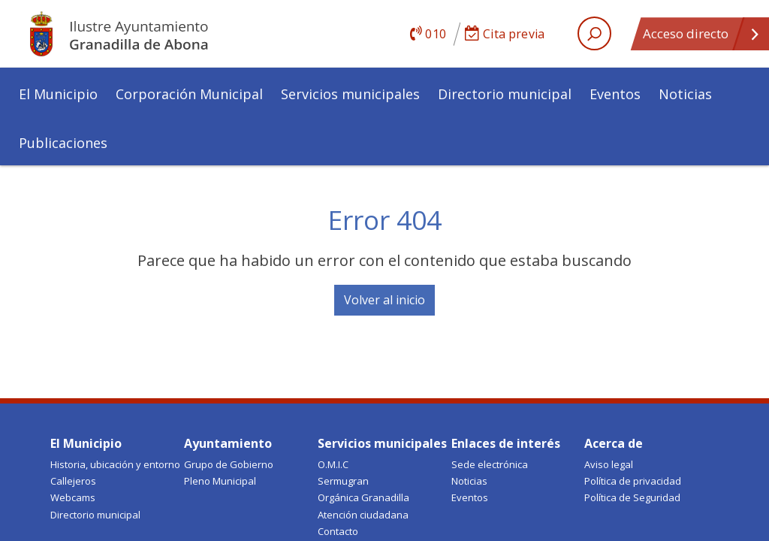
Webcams (72, 497)
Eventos (615, 94)
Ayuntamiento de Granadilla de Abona (140, 34)
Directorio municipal (504, 94)
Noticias (685, 94)
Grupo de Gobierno (228, 464)
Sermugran (343, 481)
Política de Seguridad (632, 497)
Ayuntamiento (228, 443)
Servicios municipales (350, 94)
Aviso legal (608, 464)
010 (428, 34)
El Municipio (58, 94)
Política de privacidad (632, 481)
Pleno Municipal (220, 481)
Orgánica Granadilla (363, 497)
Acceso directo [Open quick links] (702, 37)
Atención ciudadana (363, 514)
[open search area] (594, 33)
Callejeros (73, 481)
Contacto (338, 531)
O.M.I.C (333, 464)
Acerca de (613, 443)
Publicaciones (63, 143)
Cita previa (504, 34)
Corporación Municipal (189, 94)
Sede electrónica (489, 464)
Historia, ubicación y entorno (115, 464)
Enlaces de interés (505, 443)
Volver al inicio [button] (384, 300)
